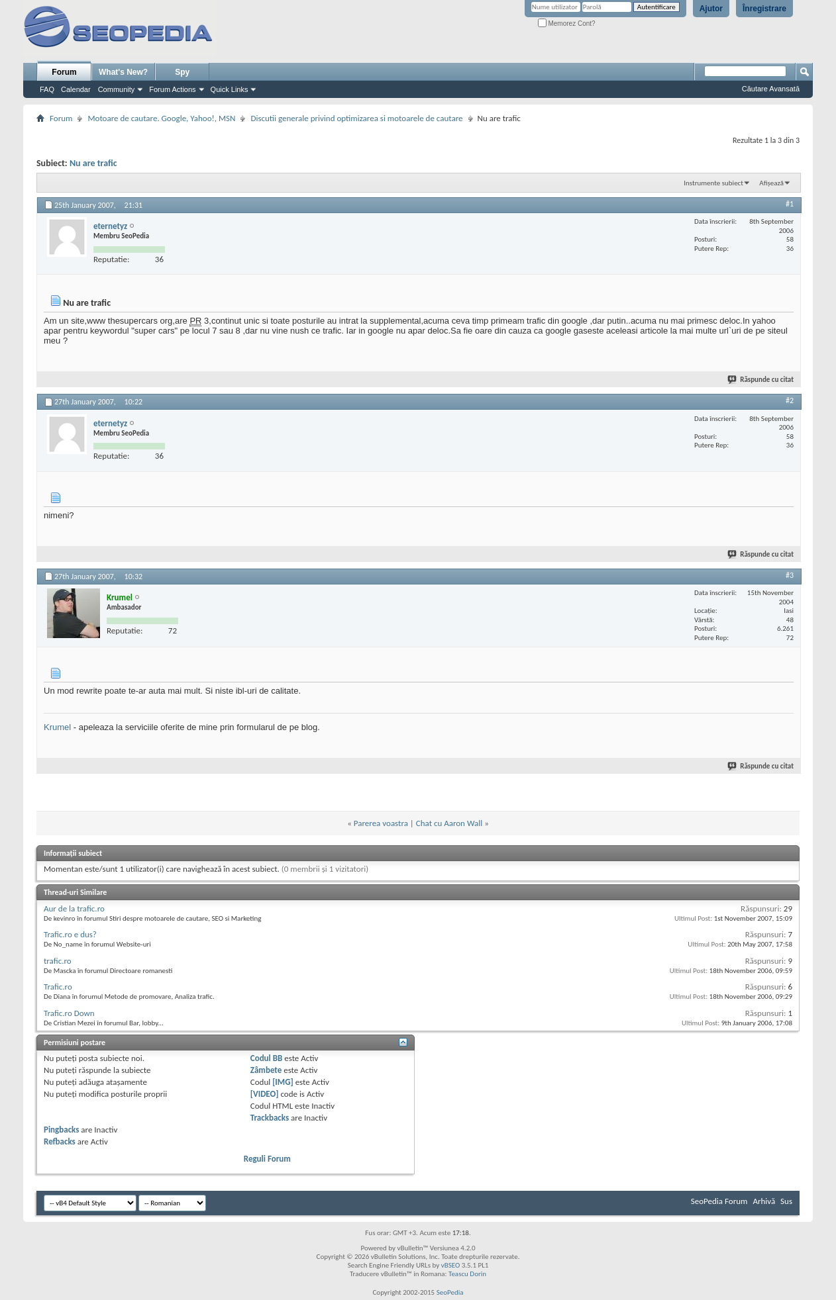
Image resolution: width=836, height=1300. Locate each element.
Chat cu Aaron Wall (449, 823)
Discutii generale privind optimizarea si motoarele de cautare (356, 118)
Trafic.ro (58, 987)
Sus (786, 1201)
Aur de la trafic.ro (74, 908)
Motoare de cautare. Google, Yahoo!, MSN (161, 118)
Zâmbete (266, 1070)
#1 (790, 204)
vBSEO (450, 1265)
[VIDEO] (264, 1094)
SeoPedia (450, 1292)
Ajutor (711, 8)
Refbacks (60, 1141)
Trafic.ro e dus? (70, 934)
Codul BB (266, 1058)
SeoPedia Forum (719, 1201)
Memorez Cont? (567, 23)
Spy (182, 72)
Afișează (771, 183)
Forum (64, 72)
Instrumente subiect (713, 183)
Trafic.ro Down (69, 1013)
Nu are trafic (93, 163)
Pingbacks (61, 1130)
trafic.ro (58, 961)
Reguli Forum (267, 1159)
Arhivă (764, 1201)
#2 (790, 400)
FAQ (47, 89)
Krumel (57, 727)
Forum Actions (172, 89)
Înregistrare (764, 8)
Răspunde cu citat (761, 379)
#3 (790, 575)
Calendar (76, 89)
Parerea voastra (381, 823)
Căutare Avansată (771, 89)
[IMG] (282, 1082)
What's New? (123, 72)
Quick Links (229, 89)
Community (116, 89)
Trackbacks (269, 1118)
